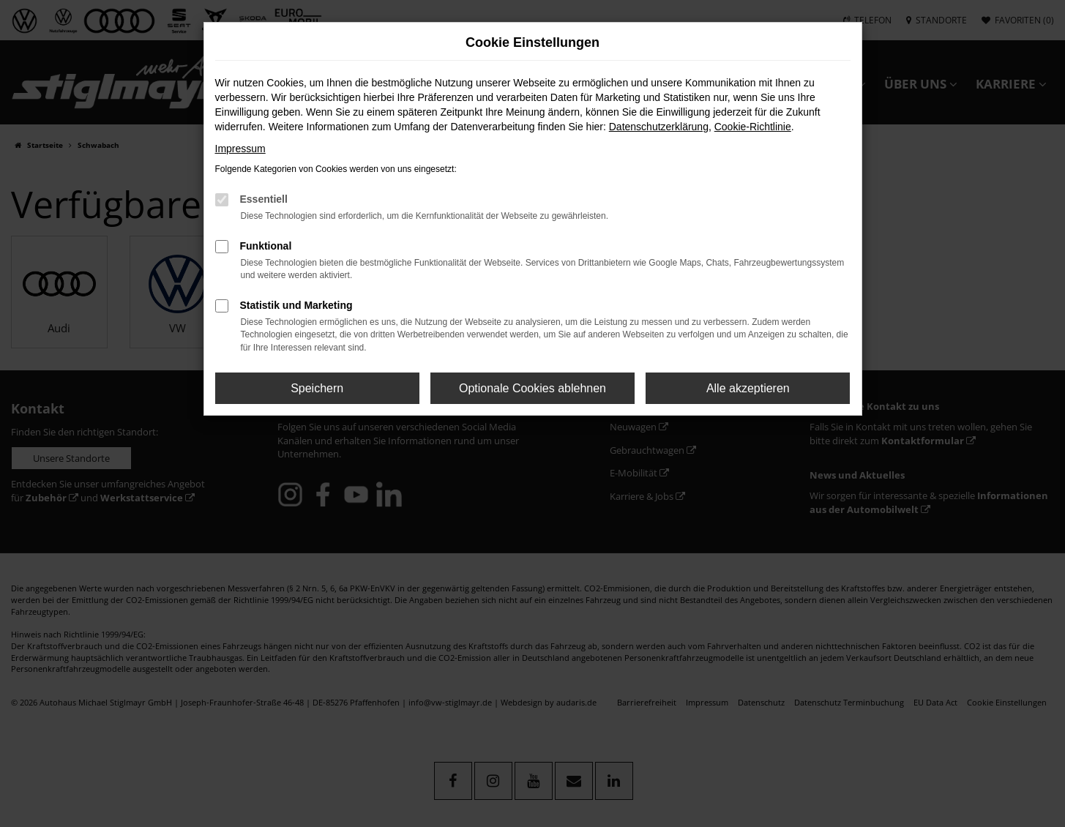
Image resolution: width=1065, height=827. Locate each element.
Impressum (240, 148)
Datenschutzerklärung (659, 126)
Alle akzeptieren (748, 388)
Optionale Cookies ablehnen (532, 388)
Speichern (317, 388)
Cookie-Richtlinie (752, 126)
